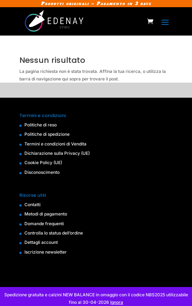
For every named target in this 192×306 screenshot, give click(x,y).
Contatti (32, 204)
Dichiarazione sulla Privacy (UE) (57, 153)
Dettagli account (41, 242)
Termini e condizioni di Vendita (55, 144)
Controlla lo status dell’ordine (53, 233)
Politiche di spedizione (47, 134)
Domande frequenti (44, 223)
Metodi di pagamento (45, 214)
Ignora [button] (116, 302)
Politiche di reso (40, 125)
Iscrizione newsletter (45, 252)
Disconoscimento (42, 172)
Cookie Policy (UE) (43, 162)
